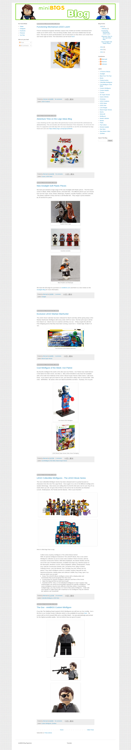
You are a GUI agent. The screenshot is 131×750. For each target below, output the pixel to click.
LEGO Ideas (49, 176)
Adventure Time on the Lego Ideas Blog (54, 119)
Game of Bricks (104, 97)
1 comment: (58, 294)
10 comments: (59, 595)
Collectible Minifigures (47, 598)
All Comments (24, 45)
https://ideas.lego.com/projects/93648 (60, 128)
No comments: (59, 99)
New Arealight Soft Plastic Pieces (51, 186)
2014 (101, 47)
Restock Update (104, 127)
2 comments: (58, 356)
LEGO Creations (45, 101)
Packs (101, 122)
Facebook (22, 31)
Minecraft (102, 114)
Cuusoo (43, 176)
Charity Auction (104, 80)
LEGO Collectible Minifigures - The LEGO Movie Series (61, 478)
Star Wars (103, 129)
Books (101, 78)
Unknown (104, 64)
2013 (101, 49)
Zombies (54, 723)
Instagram (22, 28)
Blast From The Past (105, 76)
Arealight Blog (41, 289)
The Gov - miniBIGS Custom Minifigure (54, 607)
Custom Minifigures (46, 723)
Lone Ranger (103, 107)
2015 (101, 26)
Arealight (43, 296)
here (73, 36)
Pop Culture (103, 125)
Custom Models (104, 90)
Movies (102, 120)
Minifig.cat (103, 116)
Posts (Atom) (48, 733)
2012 (101, 52)
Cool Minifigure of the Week (48, 460)
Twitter (22, 26)
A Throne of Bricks (105, 71)
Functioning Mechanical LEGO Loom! (53, 27)
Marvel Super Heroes (46, 358)
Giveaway (102, 99)
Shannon (104, 61)
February (104, 28)
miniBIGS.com (65, 287)
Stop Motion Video (105, 131)
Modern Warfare (104, 118)
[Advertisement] (65, 110)
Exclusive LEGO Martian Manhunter (53, 314)
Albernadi (104, 59)
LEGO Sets (56, 598)
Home (61, 730)
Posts (21, 42)
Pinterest (22, 33)
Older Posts (90, 730)
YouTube (22, 35)
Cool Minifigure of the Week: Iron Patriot (54, 368)
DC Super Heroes (105, 94)
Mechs (102, 112)
